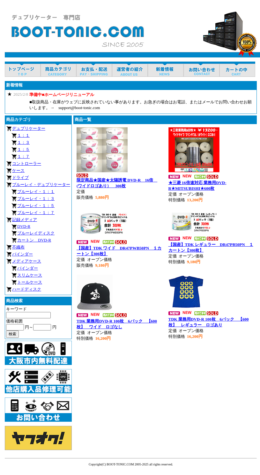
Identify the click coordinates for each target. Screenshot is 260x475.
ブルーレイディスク (36, 233)
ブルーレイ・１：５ (36, 205)
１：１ (23, 135)
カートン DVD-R (34, 240)
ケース (18, 170)
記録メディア (24, 219)
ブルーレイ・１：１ (36, 191)
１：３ (23, 142)
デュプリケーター (28, 128)
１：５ (23, 149)
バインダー (22, 254)
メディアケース (26, 261)
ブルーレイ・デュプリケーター (41, 184)
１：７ (23, 156)
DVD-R (23, 226)
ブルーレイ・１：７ (36, 212)
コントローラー (26, 163)
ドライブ (20, 177)
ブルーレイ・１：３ (36, 198)
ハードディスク (26, 289)
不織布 (18, 247)
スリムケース (29, 275)
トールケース (29, 282)
